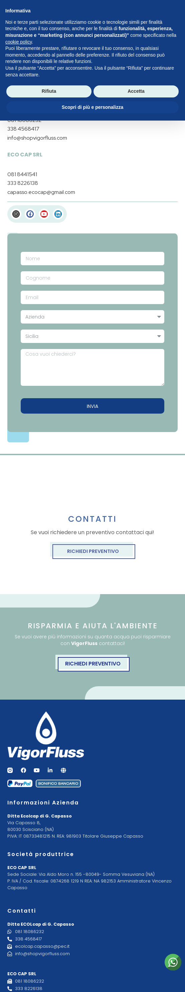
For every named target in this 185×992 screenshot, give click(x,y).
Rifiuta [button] (49, 91)
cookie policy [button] (18, 42)
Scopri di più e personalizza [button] (92, 107)
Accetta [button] (136, 91)
